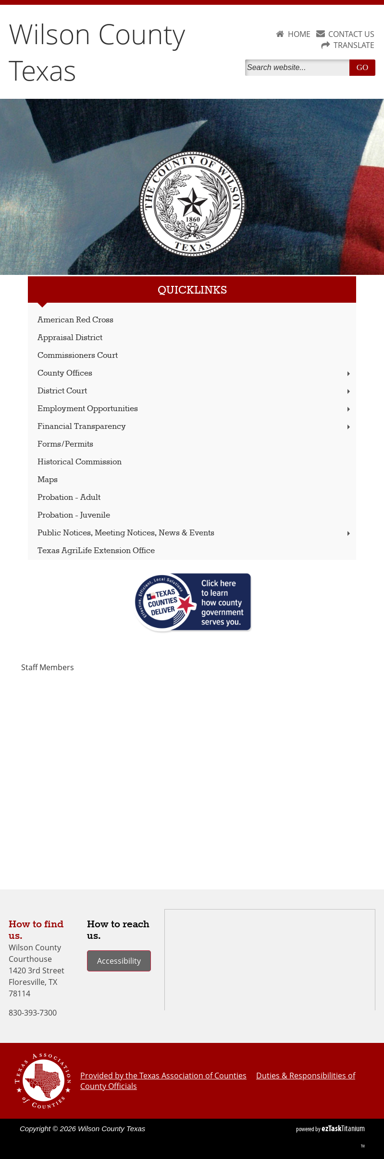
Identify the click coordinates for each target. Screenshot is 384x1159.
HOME (299, 34)
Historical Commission (79, 462)
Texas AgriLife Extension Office (96, 551)
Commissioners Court (77, 356)
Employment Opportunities (194, 409)
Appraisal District (69, 338)
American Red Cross (75, 320)
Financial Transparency (194, 427)
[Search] (299, 67)
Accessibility (119, 961)
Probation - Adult (68, 498)
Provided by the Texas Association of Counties (163, 1075)
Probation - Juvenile (73, 515)
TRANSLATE (354, 45)
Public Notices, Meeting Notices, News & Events (194, 533)
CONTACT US (351, 34)
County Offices (194, 373)
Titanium (343, 1128)
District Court (194, 391)
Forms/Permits (65, 444)
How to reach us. (118, 930)
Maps (47, 480)
